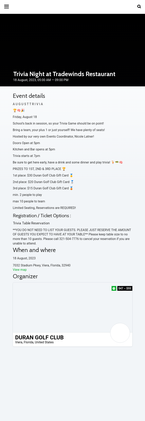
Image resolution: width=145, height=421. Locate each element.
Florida (28, 342)
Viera (18, 342)
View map (20, 270)
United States (44, 342)
